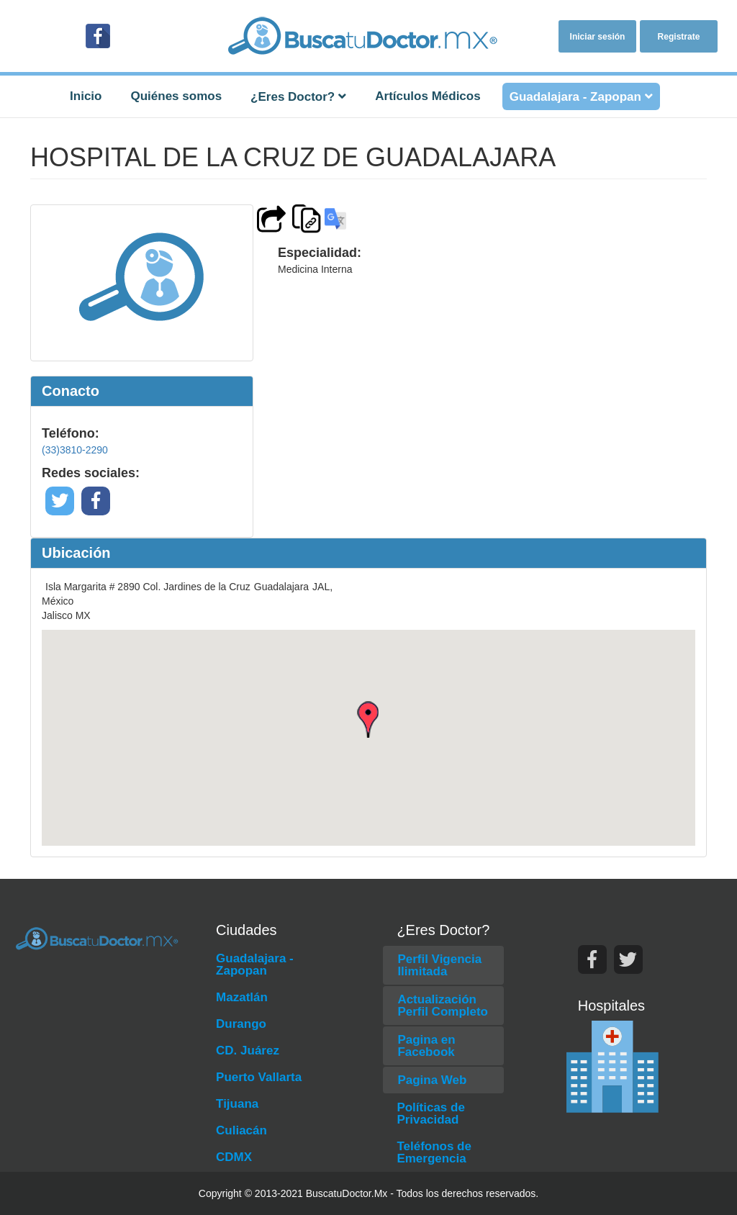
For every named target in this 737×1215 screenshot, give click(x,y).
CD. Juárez (247, 1050)
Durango (241, 1024)
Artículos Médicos (427, 96)
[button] (368, 719)
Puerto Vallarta (259, 1077)
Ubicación (76, 553)
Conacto (70, 391)
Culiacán (241, 1130)
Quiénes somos (176, 96)
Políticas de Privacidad (430, 1113)
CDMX (234, 1157)
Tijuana (237, 1104)
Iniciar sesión (597, 37)
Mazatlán (242, 997)
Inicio (85, 96)
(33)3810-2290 (75, 450)
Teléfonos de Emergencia (434, 1152)
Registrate (679, 37)
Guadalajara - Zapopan (255, 964)
